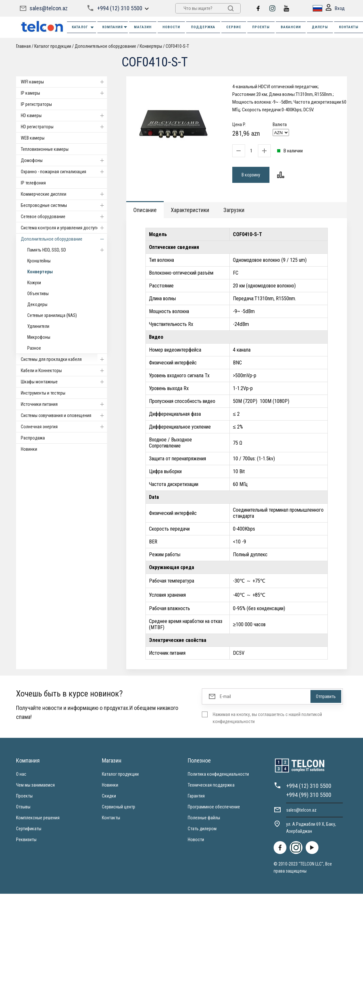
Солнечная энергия (64, 426)
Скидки (109, 795)
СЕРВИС (233, 27)
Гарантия (196, 795)
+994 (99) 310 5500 (308, 794)
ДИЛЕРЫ (320, 27)
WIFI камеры (64, 81)
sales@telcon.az (48, 8)
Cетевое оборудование (64, 216)
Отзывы (23, 806)
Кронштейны (39, 260)
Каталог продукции (52, 46)
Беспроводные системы (64, 205)
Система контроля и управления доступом (64, 227)
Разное (34, 348)
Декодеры (37, 304)
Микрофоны (38, 337)
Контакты (111, 817)
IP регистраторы (36, 104)
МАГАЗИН (143, 27)
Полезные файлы (204, 817)
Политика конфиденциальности (218, 774)
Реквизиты (26, 839)
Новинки (29, 449)
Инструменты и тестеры (43, 393)
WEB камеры (33, 138)
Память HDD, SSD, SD (67, 249)
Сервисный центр (118, 806)
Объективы (38, 293)
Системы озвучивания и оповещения (64, 415)
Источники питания (64, 404)
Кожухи (34, 282)
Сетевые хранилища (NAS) (52, 315)
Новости (196, 839)
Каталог (83, 27)
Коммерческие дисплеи (64, 194)
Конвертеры (151, 46)
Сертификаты (28, 828)
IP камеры (64, 93)
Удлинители (38, 326)
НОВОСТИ (171, 27)
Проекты (24, 795)
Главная (23, 46)
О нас (21, 774)
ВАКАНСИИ (291, 27)
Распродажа (33, 437)
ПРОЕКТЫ (261, 27)
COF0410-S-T (177, 46)
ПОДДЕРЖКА (203, 27)
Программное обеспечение (214, 806)
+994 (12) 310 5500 (119, 8)
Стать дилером (202, 828)
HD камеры (64, 115)
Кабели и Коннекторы (64, 370)
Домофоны (64, 160)
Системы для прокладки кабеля (64, 359)
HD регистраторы (64, 126)
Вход (335, 8)
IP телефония (33, 182)
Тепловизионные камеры (45, 149)
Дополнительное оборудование (105, 46)
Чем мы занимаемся (35, 785)
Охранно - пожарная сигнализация (64, 171)
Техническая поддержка (211, 785)
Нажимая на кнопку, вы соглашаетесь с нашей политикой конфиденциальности (267, 718)
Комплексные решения (38, 817)
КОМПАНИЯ (115, 27)
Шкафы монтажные (64, 381)
